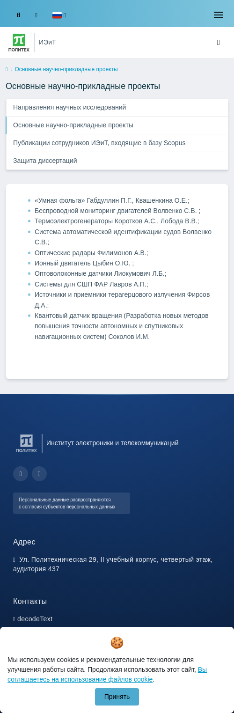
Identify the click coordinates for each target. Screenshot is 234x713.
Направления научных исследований (69, 107)
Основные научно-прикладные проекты (73, 125)
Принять (117, 696)
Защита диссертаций (45, 160)
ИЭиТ (47, 42)
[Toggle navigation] (218, 15)
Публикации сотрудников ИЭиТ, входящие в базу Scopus (99, 143)
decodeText (34, 619)
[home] (6, 69)
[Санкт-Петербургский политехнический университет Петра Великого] (19, 42)
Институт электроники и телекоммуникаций (112, 443)
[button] (59, 15)
